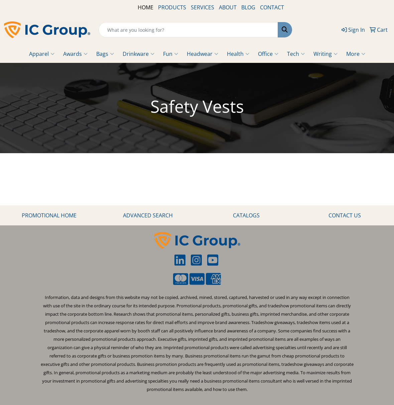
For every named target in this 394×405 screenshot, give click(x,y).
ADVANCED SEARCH (148, 215)
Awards (75, 54)
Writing (325, 54)
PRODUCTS (172, 7)
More (355, 54)
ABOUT (228, 7)
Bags (105, 54)
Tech (296, 54)
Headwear (202, 54)
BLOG (248, 7)
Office (268, 54)
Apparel (41, 54)
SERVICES (202, 7)
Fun (170, 54)
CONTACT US (345, 215)
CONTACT (272, 7)
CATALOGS (246, 215)
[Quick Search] (188, 29)
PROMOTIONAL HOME (49, 215)
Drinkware (138, 54)
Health (238, 54)
